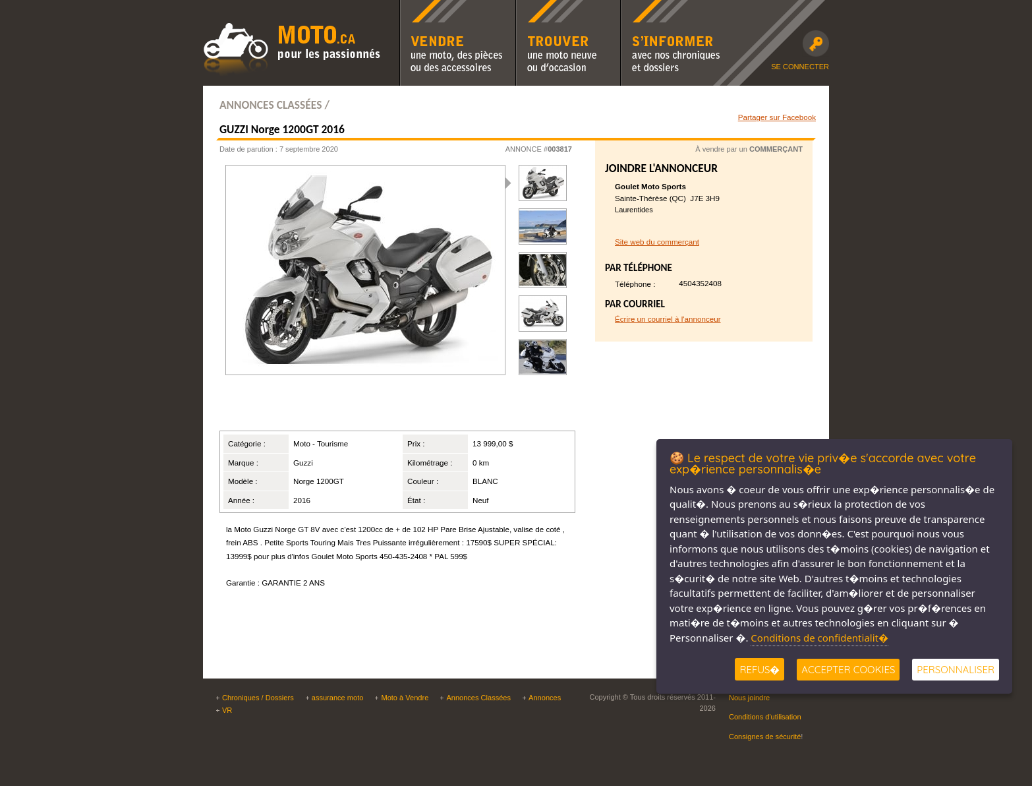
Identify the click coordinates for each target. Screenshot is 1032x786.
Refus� (759, 669)
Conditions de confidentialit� (819, 637)
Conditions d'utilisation (765, 717)
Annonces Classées (478, 698)
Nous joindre (749, 698)
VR (227, 710)
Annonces (545, 698)
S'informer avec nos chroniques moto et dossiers (673, 8)
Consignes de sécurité (765, 737)
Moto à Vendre (404, 698)
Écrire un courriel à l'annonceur (668, 319)
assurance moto (338, 698)
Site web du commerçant (657, 241)
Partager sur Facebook (777, 117)
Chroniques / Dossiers (258, 698)
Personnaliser (955, 669)
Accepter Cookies (848, 669)
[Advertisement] (380, 408)
